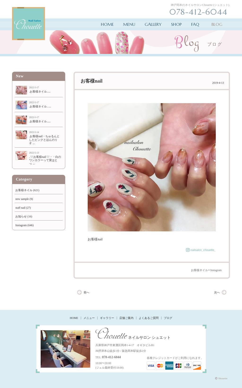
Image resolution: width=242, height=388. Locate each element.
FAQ (195, 24)
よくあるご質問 (149, 318)
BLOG (217, 24)
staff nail (20, 207)
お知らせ (21, 216)
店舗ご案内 (126, 318)
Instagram (216, 270)
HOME (107, 24)
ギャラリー (107, 318)
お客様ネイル (199, 270)
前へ (86, 292)
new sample (22, 199)
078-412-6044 (111, 357)
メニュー (89, 318)
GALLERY (153, 24)
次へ (217, 292)
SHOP (176, 24)
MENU (129, 24)
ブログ (168, 318)
